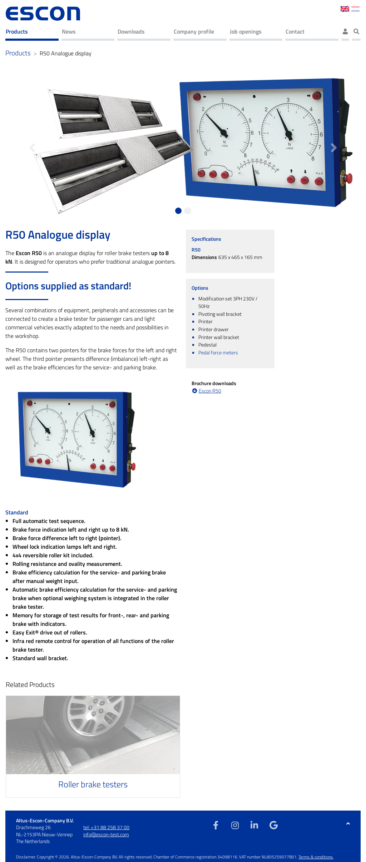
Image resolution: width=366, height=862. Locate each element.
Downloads (131, 31)
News (69, 31)
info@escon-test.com (106, 834)
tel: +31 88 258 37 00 (106, 827)
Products (17, 31)
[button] (32, 144)
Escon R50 (210, 391)
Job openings (246, 31)
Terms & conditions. (315, 856)
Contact (295, 31)
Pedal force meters (218, 353)
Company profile (194, 31)
